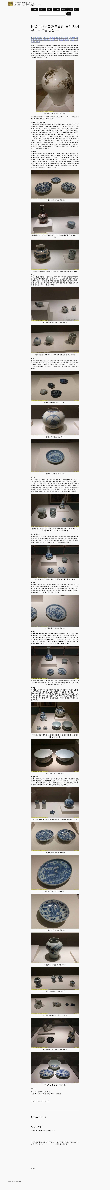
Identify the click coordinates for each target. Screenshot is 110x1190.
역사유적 (42, 9)
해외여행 (64, 9)
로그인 (46, 1130)
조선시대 (47, 1101)
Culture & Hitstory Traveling (24, 3)
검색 (69, 13)
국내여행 (56, 9)
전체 (71, 9)
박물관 (49, 9)
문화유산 (35, 9)
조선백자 (40, 1101)
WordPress (18, 1181)
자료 (76, 9)
